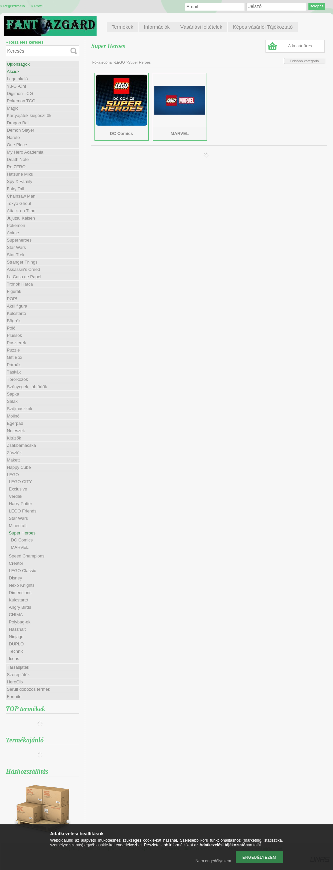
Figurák (14, 291)
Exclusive (18, 488)
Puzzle (13, 350)
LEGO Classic (22, 570)
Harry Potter (20, 503)
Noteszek (16, 430)
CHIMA (16, 614)
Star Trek (16, 254)
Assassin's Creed (23, 269)
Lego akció (17, 78)
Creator (16, 563)
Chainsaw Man (21, 196)
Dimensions (20, 592)
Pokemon (16, 225)
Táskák (14, 372)
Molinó (13, 416)
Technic (16, 651)
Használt (17, 629)
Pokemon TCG (21, 100)
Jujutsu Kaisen (21, 218)
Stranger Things (22, 262)
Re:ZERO (16, 166)
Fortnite (14, 696)
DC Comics (22, 539)
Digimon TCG (20, 93)
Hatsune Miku (20, 174)
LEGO (120, 62)
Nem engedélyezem (213, 861)
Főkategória (102, 62)
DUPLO (16, 643)
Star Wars (16, 247)
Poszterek (16, 342)
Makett (13, 459)
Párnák (14, 364)
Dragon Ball (18, 122)
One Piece (17, 144)
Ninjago (16, 636)
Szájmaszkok (20, 408)
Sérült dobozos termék (28, 689)
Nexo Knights (22, 585)
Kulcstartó (16, 313)
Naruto (13, 137)
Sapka (13, 394)
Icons (14, 658)
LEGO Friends (23, 510)
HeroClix (15, 681)
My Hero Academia (25, 152)
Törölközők (17, 379)
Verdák (15, 496)
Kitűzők (14, 437)
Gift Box (14, 357)
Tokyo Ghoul (19, 203)
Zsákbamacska (21, 445)
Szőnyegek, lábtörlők (27, 386)
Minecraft (18, 525)
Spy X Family (20, 181)
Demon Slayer (20, 130)
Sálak (12, 401)
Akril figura (17, 306)
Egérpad (15, 423)
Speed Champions (27, 555)
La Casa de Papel (24, 276)
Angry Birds (20, 607)
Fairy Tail (15, 188)
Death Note (18, 159)
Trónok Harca (20, 284)
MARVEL (20, 547)
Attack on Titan (21, 210)
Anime (13, 232)
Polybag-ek (20, 621)
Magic (13, 108)
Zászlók (14, 452)
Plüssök (14, 335)
